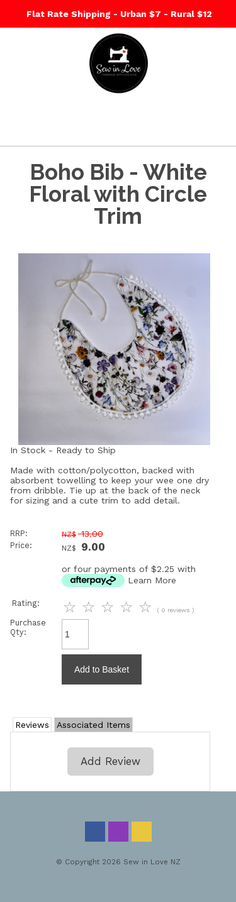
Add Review (110, 761)
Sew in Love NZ (152, 861)
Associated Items (93, 725)
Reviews (32, 725)
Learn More (152, 580)
